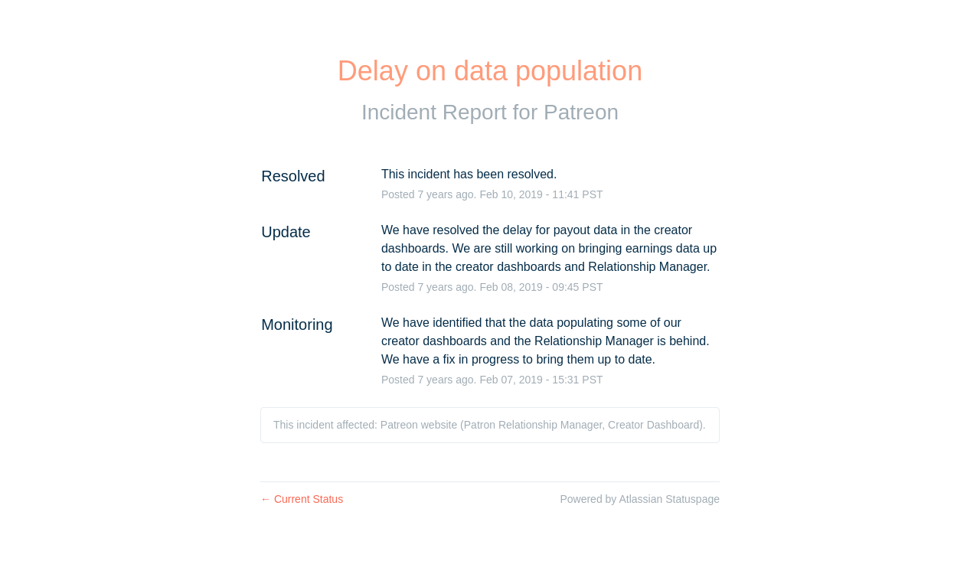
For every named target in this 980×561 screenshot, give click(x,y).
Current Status (301, 499)
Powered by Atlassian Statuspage (640, 499)
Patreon (581, 112)
